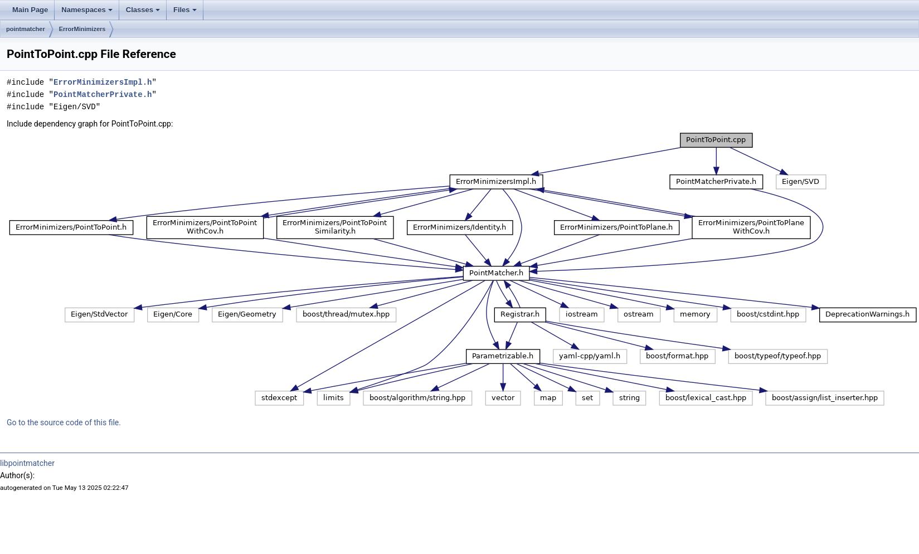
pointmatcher (25, 29)
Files (185, 10)
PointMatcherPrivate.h (103, 94)
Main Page (30, 10)
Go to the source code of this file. (64, 422)
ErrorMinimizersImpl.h (103, 82)
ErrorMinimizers (82, 29)
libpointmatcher (27, 463)
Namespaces (87, 10)
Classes (143, 10)
